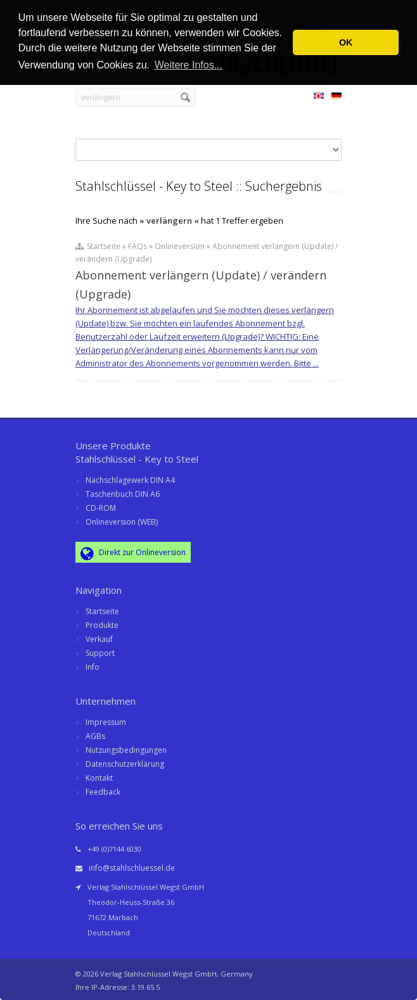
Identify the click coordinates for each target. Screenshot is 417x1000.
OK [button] (346, 42)
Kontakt (99, 777)
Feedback (103, 791)
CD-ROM (101, 508)
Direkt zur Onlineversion (133, 553)
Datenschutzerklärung (125, 764)
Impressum (106, 722)
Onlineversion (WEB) (122, 521)
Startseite (102, 611)
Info (92, 667)
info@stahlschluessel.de (132, 867)
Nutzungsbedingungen (126, 750)
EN (319, 98)
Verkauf (99, 639)
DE (336, 98)
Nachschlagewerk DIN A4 (130, 480)
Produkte (102, 625)
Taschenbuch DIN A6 (123, 494)
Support (100, 653)
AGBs (95, 736)
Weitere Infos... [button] (188, 65)
